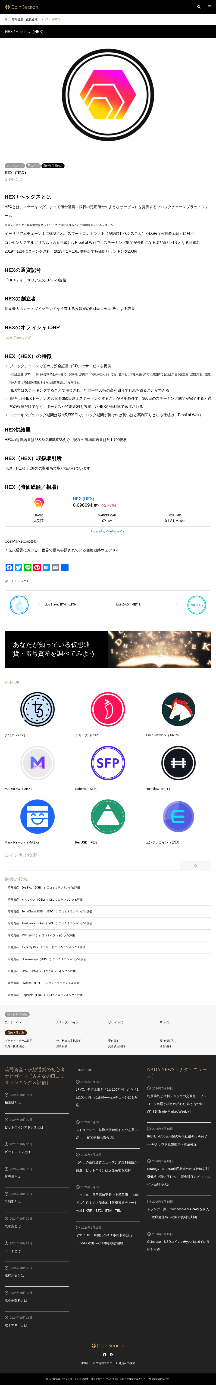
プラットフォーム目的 (18, 1040)
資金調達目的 (116, 1046)
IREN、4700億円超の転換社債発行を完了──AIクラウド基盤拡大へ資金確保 (177, 1140)
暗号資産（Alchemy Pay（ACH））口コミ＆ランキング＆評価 (46, 947)
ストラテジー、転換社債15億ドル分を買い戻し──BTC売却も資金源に (107, 1134)
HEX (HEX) (83, 498)
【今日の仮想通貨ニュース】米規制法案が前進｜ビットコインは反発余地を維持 (107, 1166)
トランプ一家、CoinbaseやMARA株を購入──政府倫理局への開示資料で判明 (178, 1213)
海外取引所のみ (53, 165)
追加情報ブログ (102, 1363)
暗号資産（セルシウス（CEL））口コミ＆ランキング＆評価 (45, 899)
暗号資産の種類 (125, 1363)
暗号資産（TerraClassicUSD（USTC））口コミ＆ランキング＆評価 (50, 911)
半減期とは (13, 1201)
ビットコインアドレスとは (24, 1127)
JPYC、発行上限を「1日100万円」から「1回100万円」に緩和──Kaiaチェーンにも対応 (107, 1097)
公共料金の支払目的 (68, 1040)
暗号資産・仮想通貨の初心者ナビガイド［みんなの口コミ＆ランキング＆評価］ (35, 1076)
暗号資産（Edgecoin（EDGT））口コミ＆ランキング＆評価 (45, 995)
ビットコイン (116, 1022)
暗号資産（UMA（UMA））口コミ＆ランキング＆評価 (42, 971)
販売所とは (13, 1177)
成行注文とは (14, 1275)
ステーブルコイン (67, 1022)
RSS (111, 1354)
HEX (13, 581)
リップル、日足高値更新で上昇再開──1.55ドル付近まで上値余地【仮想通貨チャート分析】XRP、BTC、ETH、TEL (107, 1202)
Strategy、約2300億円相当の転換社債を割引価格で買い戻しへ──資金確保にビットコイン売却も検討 (178, 1176)
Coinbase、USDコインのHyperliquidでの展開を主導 (178, 1245)
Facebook (104, 1354)
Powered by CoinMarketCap (108, 531)
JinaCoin (84, 1069)
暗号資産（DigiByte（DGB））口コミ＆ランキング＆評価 (44, 887)
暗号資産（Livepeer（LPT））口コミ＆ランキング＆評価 (43, 983)
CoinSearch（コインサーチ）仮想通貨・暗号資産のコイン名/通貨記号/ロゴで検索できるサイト (98, 1379)
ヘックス (23, 581)
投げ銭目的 (167, 1040)
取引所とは (13, 1226)
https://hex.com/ (18, 337)
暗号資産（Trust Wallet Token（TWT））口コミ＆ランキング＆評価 (50, 923)
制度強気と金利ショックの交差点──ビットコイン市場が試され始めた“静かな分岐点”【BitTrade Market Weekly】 (178, 1103)
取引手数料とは (16, 1300)
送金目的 (165, 1046)
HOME (85, 1363)
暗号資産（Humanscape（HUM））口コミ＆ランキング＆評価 (47, 959)
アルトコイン (14, 165)
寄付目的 (113, 1040)
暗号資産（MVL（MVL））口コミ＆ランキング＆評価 (41, 935)
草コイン (33, 165)
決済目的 (61, 1046)
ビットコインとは (18, 1152)
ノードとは (13, 1251)
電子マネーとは (16, 1325)
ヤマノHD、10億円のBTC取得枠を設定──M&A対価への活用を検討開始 (104, 1239)
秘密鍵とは (13, 1102)
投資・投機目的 (14, 1046)
